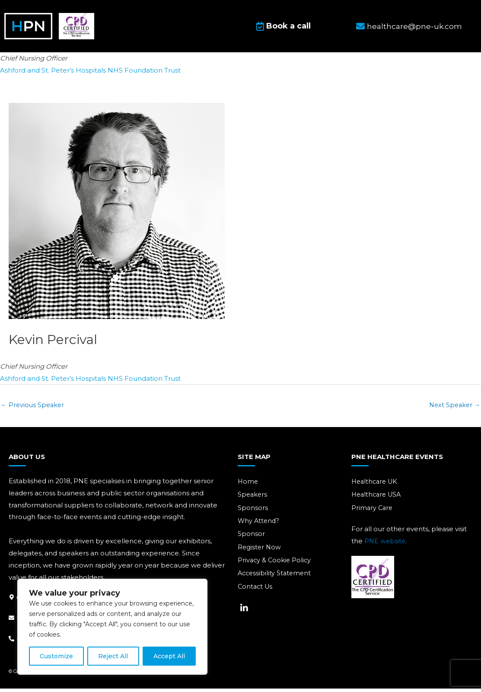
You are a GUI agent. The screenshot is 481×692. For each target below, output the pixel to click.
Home (248, 484)
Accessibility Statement (276, 578)
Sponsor (251, 538)
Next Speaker (453, 407)
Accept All (169, 656)
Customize (56, 656)
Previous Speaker (34, 407)
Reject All (113, 656)
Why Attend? (259, 524)
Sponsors (253, 511)
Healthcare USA (378, 498)
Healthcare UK (376, 484)
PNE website (385, 544)
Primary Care (372, 511)
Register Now (260, 551)
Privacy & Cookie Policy (275, 565)
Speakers (253, 498)
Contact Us (256, 591)
